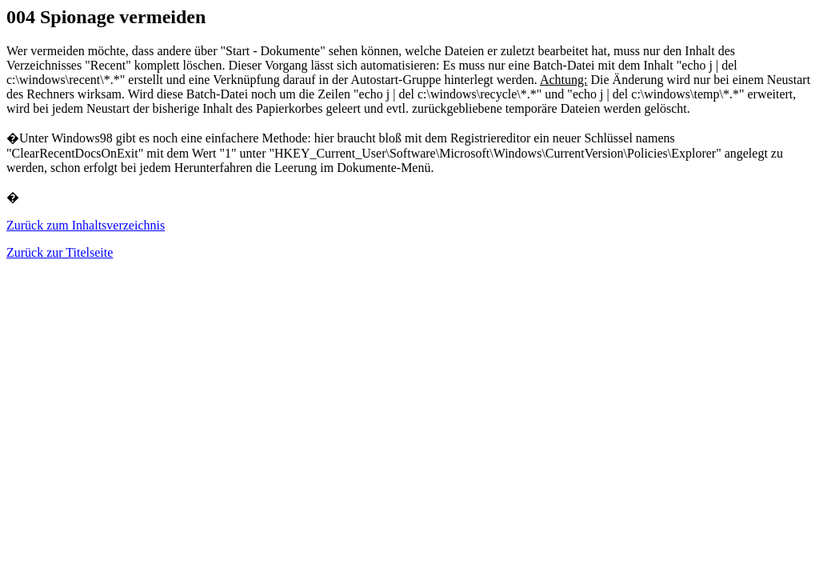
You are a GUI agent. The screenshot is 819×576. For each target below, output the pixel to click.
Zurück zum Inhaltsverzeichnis (85, 225)
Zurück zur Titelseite (59, 252)
